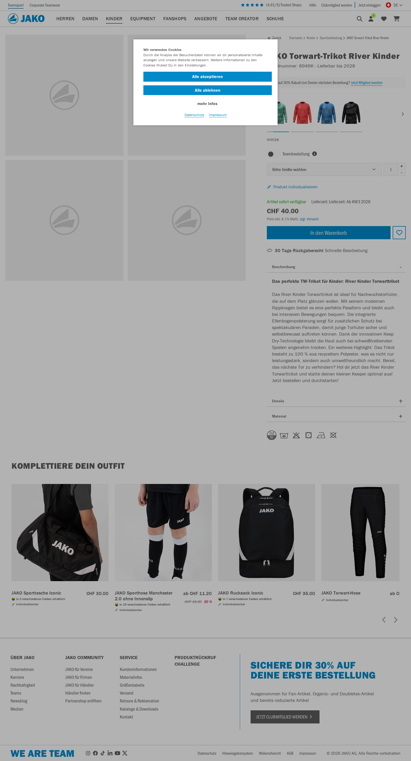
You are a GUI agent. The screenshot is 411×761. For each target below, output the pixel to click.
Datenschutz (194, 115)
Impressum (218, 115)
